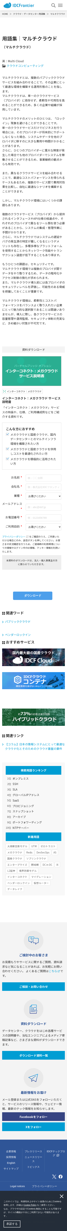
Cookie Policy (29, 1205)
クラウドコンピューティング (25, 65)
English (11, 1162)
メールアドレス (12, 503)
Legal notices (17, 1186)
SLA (15, 789)
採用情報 (11, 1157)
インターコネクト (17, 876)
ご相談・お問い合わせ (33, 986)
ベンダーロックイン (18, 634)
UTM (34, 846)
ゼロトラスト (48, 846)
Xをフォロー (34, 1127)
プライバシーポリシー (15, 536)
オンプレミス (21, 778)
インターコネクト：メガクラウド (24, 391)
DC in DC (47, 864)
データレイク (14, 889)
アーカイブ (19, 817)
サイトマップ (11, 1168)
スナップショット (23, 811)
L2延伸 (11, 870)
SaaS (16, 800)
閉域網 (35, 864)
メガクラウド (14, 852)
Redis (29, 852)
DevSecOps (42, 852)
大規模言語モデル (17, 846)
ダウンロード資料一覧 (33, 1055)
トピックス (33, 1166)
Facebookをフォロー (34, 1117)
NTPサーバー (21, 828)
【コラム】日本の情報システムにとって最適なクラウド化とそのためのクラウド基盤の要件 (35, 746)
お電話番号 (12, 517)
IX (57, 864)
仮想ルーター (41, 883)
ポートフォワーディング (27, 822)
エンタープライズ (17, 864)
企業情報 (11, 1151)
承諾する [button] (12, 1223)
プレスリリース (33, 1151)
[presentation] (32, 579)
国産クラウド (14, 858)
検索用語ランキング (33, 770)
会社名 (15, 486)
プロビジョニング (23, 806)
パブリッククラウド (18, 621)
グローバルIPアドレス (26, 795)
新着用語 (33, 837)
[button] (8, 1216)
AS (54, 852)
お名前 (15, 477)
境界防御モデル (28, 870)
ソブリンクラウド (36, 858)
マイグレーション (41, 876)
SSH (15, 784)
